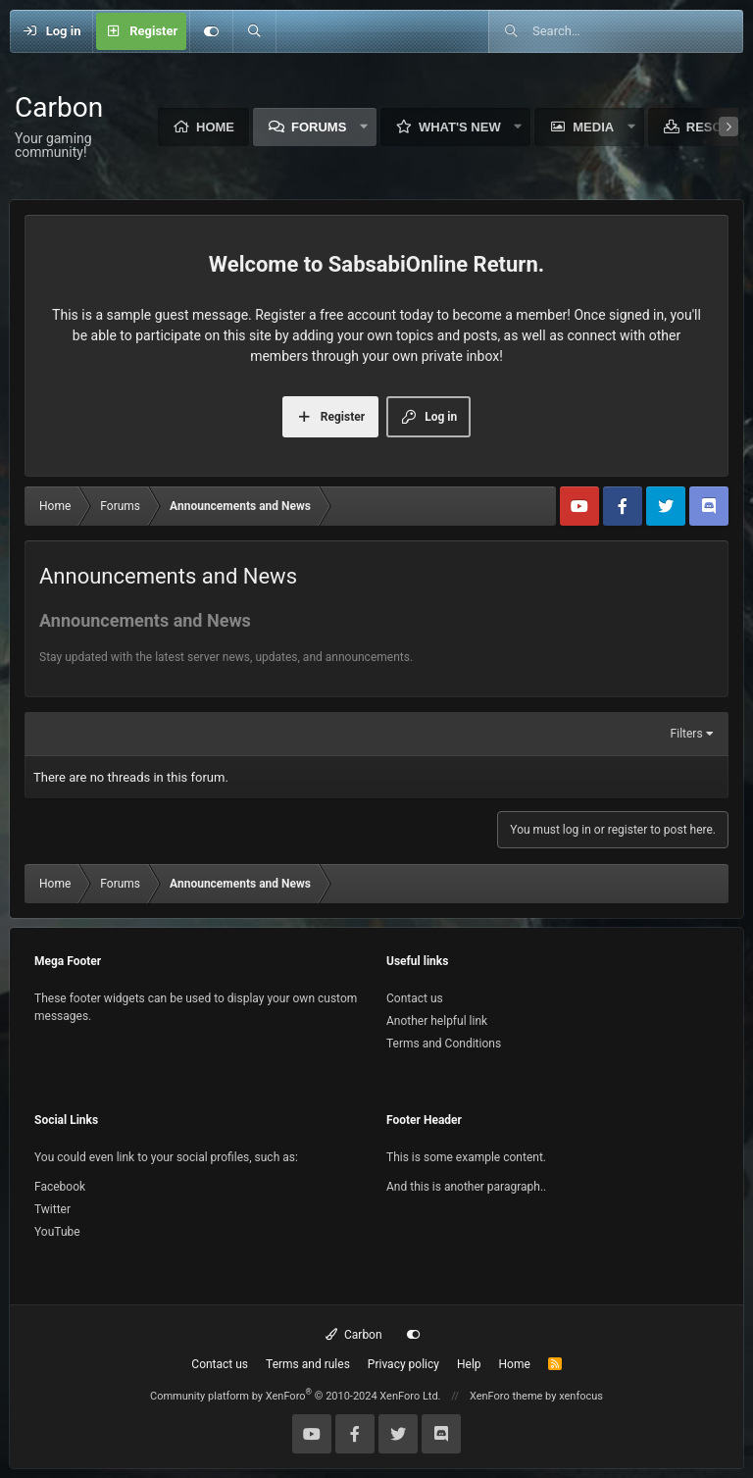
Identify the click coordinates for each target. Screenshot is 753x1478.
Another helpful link (436, 1021)
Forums (318, 127)
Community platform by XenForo (295, 1396)
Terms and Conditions (443, 1043)
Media (593, 127)
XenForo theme (506, 1396)
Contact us (414, 998)
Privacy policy (403, 1364)
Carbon (353, 1335)
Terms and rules (308, 1364)
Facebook (59, 1187)
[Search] (254, 31)
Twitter (52, 1209)
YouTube (57, 1232)
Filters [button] (687, 733)
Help (469, 1364)
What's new (460, 127)
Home (215, 127)
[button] (363, 127)
